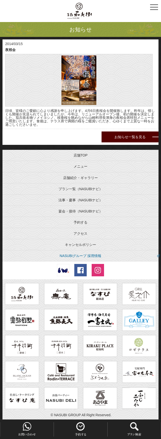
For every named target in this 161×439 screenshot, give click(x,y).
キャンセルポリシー (80, 244)
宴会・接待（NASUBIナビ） (80, 211)
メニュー (80, 166)
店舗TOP (81, 155)
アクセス (80, 233)
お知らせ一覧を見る (130, 137)
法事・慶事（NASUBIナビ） (80, 200)
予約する (80, 222)
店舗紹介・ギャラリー (80, 178)
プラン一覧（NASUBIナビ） (80, 189)
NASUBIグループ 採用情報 (80, 256)
